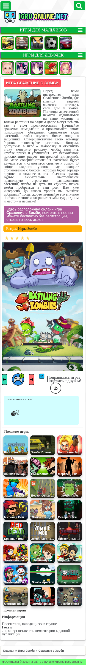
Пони (22, 68)
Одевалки (7, 68)
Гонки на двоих (65, 43)
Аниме (36, 68)
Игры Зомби (27, 228)
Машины (7, 43)
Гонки (22, 43)
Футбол (51, 43)
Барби (65, 68)
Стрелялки (36, 43)
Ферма (51, 68)
